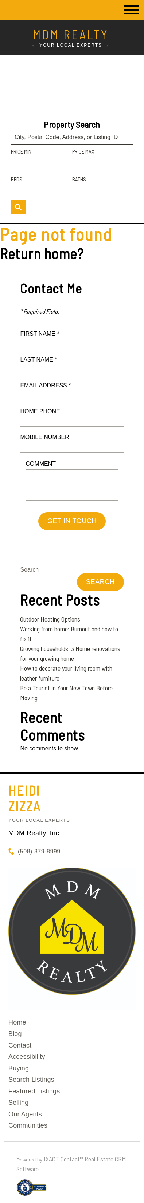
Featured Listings (34, 1091)
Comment (41, 464)
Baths (79, 179)
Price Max (83, 151)
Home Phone (40, 411)
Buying (18, 1068)
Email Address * (45, 385)
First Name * (39, 334)
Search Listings (31, 1079)
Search (29, 570)
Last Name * (38, 359)
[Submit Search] (18, 207)
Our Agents (25, 1114)
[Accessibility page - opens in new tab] (31, 1191)
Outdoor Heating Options (50, 619)
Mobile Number (44, 437)
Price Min (21, 151)
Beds (16, 179)
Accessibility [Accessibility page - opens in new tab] (26, 1056)
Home (17, 1022)
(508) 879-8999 (39, 851)
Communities (27, 1125)
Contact (19, 1045)
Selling (18, 1102)
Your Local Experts (39, 820)
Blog (15, 1033)
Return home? (41, 253)
